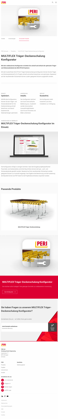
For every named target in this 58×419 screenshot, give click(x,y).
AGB (2, 409)
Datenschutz (4, 403)
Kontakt (3, 372)
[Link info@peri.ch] (29, 383)
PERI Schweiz (5, 51)
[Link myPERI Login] (29, 390)
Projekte (3, 367)
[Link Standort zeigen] (29, 387)
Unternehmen (4, 370)
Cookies (3, 415)
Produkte (13, 51)
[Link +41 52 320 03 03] (29, 380)
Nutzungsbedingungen (6, 406)
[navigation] (9, 292)
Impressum (4, 400)
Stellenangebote (21, 365)
